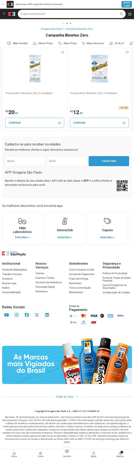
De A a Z (116, 43)
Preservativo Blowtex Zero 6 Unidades (29, 93)
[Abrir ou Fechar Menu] (4, 14)
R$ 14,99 (75, 108)
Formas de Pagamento (81, 274)
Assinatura (42, 291)
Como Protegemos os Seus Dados (115, 286)
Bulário (6, 287)
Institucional (11, 263)
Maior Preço (67, 43)
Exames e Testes (45, 277)
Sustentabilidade (11, 292)
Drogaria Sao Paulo (51, 28)
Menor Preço (43, 43)
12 (76, 112)
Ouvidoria (7, 278)
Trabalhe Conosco (12, 274)
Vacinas (40, 273)
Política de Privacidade (115, 273)
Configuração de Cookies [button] (116, 292)
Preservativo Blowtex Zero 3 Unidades (93, 93)
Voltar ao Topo (67, 396)
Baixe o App (127, 4)
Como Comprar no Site (81, 269)
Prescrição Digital (45, 286)
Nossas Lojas (9, 283)
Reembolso (75, 283)
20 (11, 112)
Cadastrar (109, 161)
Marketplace (76, 292)
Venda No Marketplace (14, 269)
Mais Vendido (17, 43)
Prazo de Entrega (78, 278)
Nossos (50, 265)
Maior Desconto (93, 43)
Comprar (35, 122)
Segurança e (117, 265)
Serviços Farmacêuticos (49, 282)
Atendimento (78, 263)
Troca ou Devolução (80, 287)
